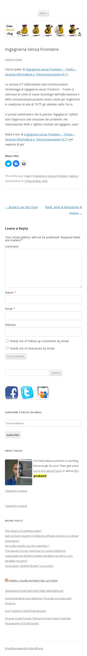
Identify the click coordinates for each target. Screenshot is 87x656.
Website (10, 325)
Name (10, 292)
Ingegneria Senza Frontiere (50, 176)
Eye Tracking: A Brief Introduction (25, 611)
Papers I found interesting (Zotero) (33, 580)
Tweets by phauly (16, 491)
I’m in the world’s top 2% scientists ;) (27, 546)
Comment (12, 246)
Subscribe (12, 435)
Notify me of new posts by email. (32, 348)
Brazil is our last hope (21, 207)
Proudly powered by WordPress (24, 648)
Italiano (73, 176)
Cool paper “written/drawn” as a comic (29, 566)
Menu (43, 13)
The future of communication (23, 531)
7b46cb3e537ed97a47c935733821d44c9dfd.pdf (34, 591)
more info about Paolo (47, 471)
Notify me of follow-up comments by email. (39, 341)
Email (10, 309)
